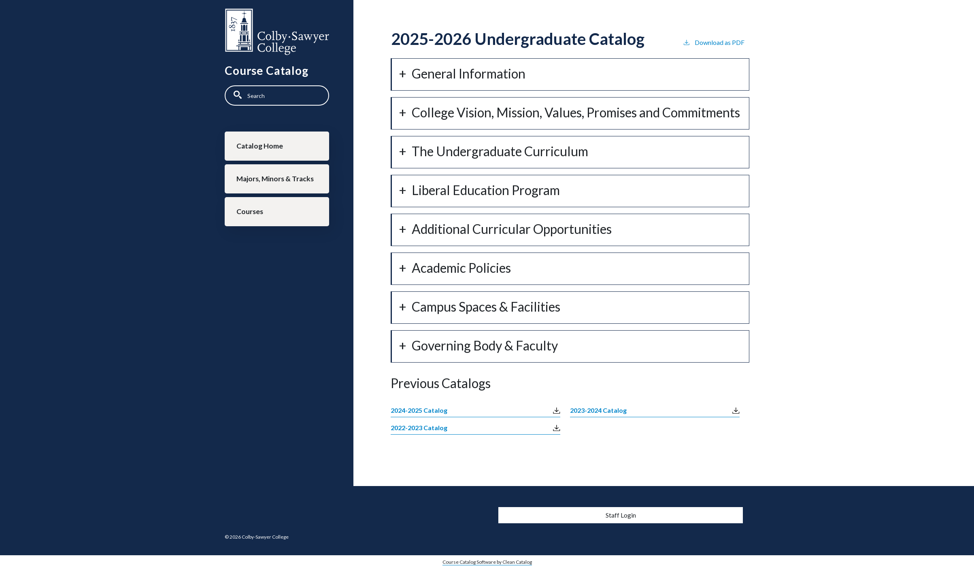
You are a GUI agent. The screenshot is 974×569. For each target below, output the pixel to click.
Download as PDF (713, 42)
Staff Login (621, 515)
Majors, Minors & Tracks (275, 178)
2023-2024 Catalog (598, 410)
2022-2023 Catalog (419, 427)
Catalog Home (259, 146)
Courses (249, 211)
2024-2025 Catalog (419, 410)
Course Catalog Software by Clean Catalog (487, 562)
